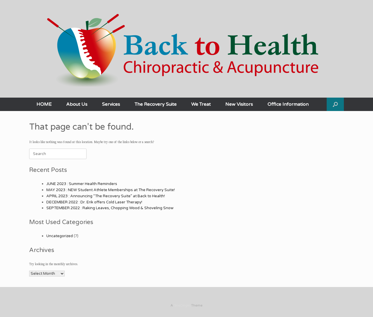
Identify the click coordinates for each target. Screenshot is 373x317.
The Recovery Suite (156, 104)
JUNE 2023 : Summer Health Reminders (81, 184)
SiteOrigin (182, 305)
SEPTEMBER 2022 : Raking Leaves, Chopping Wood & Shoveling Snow (109, 208)
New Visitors (239, 104)
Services (111, 104)
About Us (76, 104)
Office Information (288, 104)
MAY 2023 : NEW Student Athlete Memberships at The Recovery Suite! (110, 190)
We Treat (201, 104)
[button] (335, 104)
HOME (44, 104)
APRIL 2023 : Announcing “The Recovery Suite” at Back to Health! (105, 196)
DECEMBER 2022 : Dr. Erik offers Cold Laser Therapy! (94, 202)
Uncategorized (59, 236)
